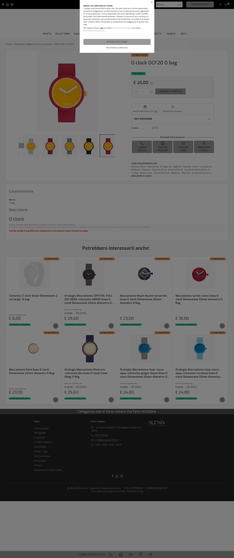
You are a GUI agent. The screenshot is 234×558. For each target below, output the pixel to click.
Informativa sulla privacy (93, 31)
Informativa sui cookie (121, 28)
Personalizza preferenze (117, 48)
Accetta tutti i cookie (117, 42)
